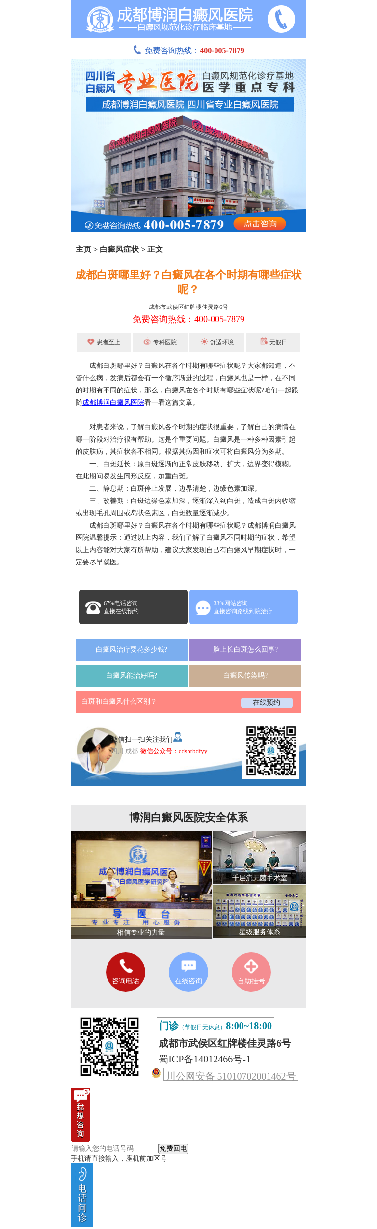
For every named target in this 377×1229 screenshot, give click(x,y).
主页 (83, 249)
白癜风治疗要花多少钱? (131, 649)
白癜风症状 (119, 249)
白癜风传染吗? (245, 675)
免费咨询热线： (188, 50)
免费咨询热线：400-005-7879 (188, 319)
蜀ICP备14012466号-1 (205, 1059)
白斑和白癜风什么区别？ (119, 701)
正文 (155, 249)
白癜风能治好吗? (131, 675)
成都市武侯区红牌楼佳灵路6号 (188, 307)
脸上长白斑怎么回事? (245, 649)
